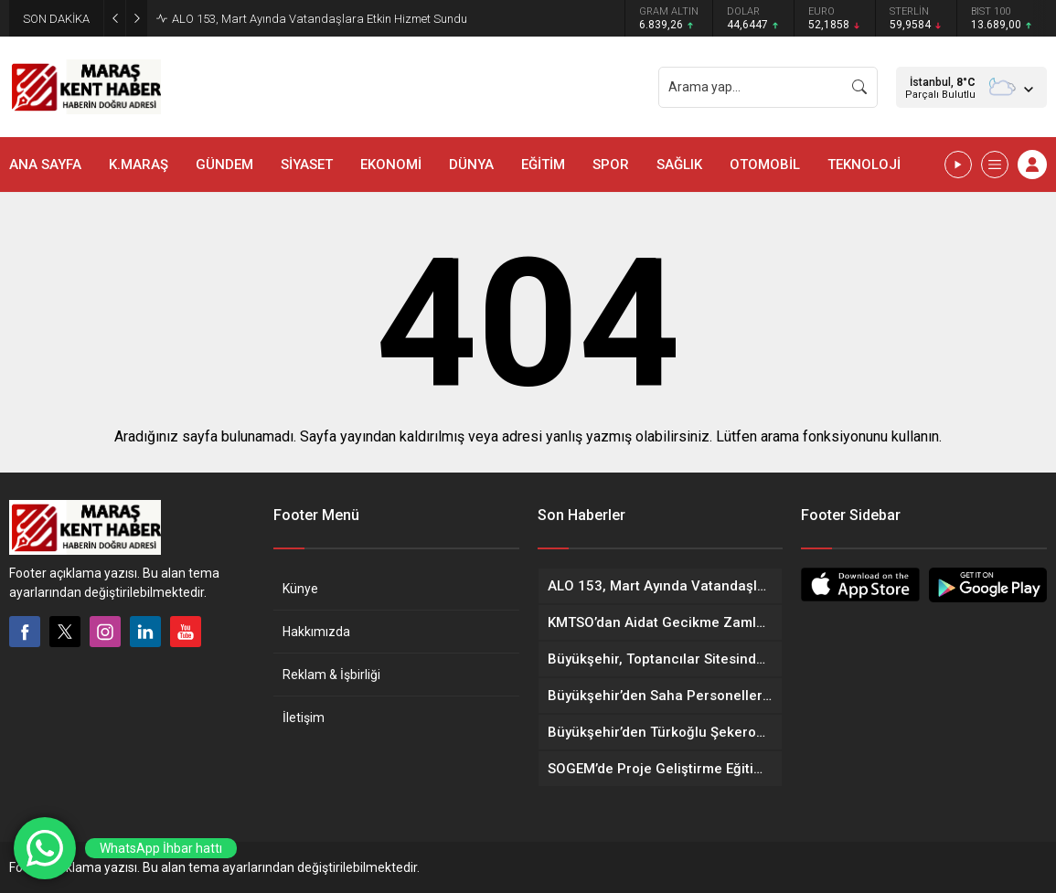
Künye (300, 588)
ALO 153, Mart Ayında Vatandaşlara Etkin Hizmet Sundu (319, 19)
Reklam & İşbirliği (331, 674)
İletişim (304, 717)
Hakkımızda (316, 631)
